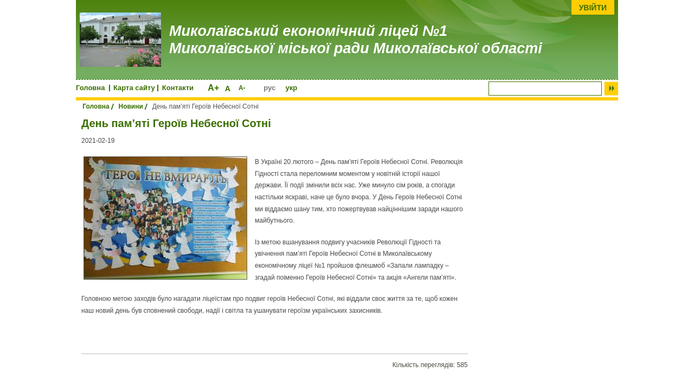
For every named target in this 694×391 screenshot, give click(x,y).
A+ (213, 87)
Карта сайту (134, 88)
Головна (90, 88)
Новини (130, 106)
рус (269, 88)
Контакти (178, 88)
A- (242, 88)
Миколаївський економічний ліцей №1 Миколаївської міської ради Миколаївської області (355, 39)
